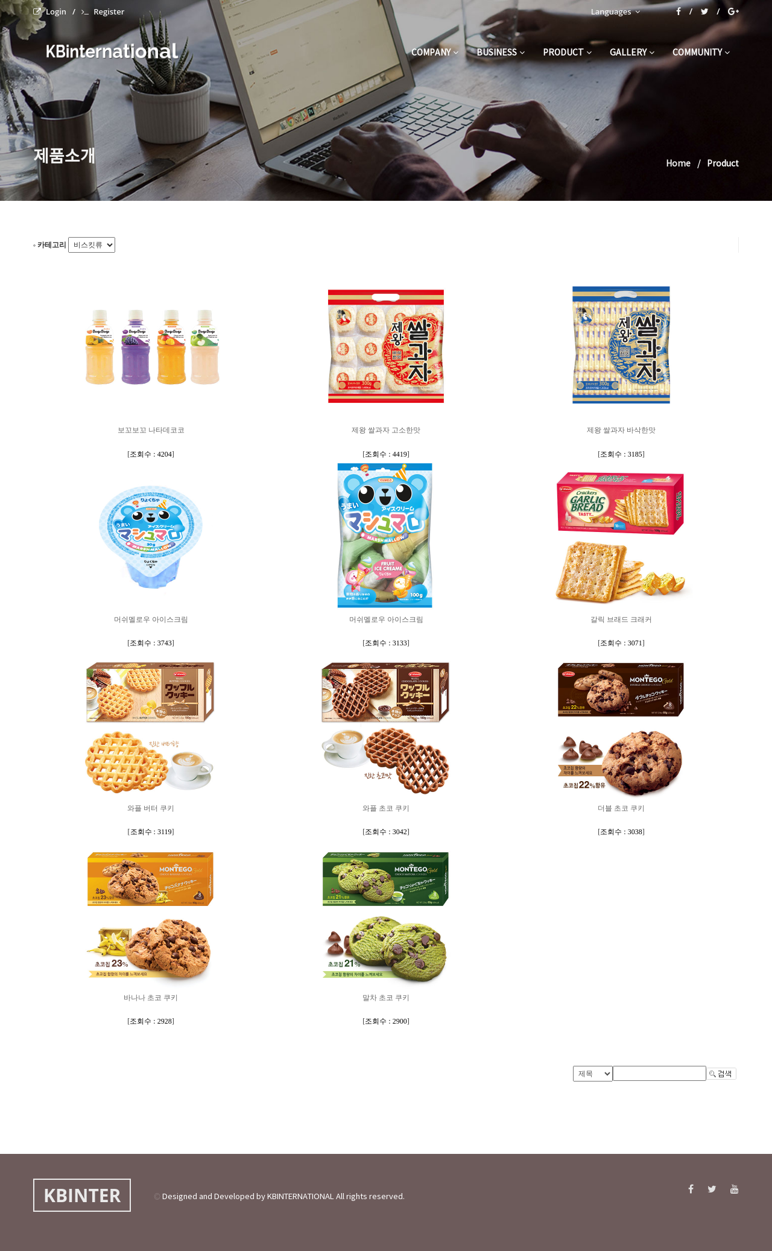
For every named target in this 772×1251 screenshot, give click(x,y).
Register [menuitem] (102, 11)
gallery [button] (632, 53)
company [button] (434, 53)
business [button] (500, 53)
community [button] (701, 53)
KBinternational (111, 51)
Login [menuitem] (49, 11)
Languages (615, 11)
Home (678, 164)
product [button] (567, 53)
